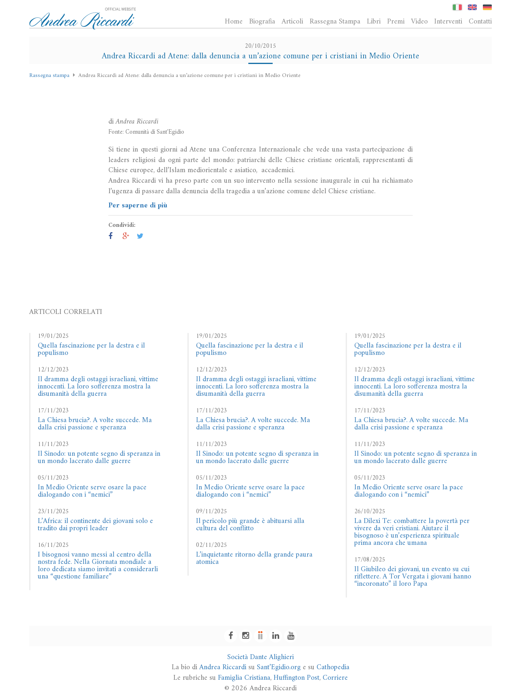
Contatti (480, 21)
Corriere (335, 678)
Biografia (262, 21)
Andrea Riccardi (222, 667)
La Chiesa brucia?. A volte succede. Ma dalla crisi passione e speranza (95, 424)
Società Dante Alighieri (260, 657)
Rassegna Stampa (335, 21)
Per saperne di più (137, 205)
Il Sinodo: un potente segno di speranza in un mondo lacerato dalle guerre (99, 457)
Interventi (448, 21)
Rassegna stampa (49, 75)
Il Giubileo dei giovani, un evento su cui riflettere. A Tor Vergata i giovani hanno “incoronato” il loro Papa (412, 576)
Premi (396, 21)
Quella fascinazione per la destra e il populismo (91, 349)
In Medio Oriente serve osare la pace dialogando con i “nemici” (92, 491)
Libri (374, 21)
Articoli (292, 21)
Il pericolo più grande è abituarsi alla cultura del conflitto (250, 525)
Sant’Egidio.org (279, 667)
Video (419, 21)
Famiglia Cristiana (244, 678)
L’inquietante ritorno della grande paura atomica (254, 558)
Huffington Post (296, 678)
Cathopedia (332, 667)
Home (234, 21)
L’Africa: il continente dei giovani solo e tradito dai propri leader (95, 525)
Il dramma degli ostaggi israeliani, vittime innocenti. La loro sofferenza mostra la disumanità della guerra (98, 386)
